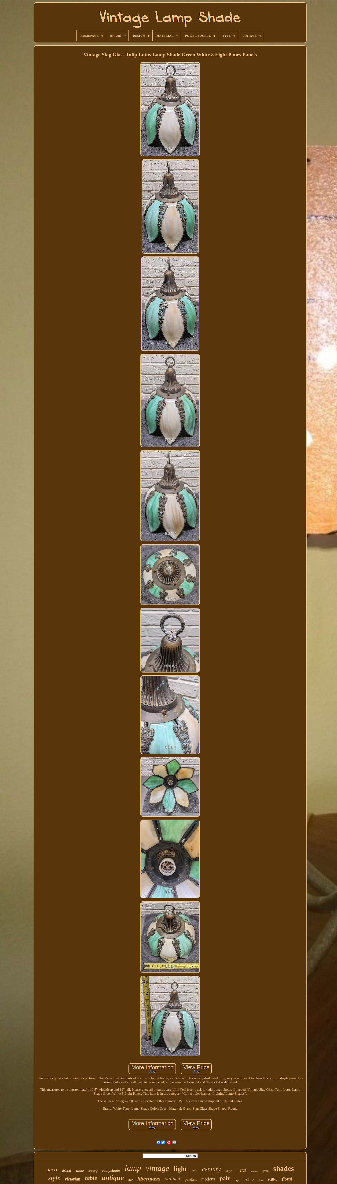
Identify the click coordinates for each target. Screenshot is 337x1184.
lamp (133, 1168)
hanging (93, 1171)
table (91, 1178)
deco (51, 1169)
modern (208, 1179)
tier (130, 1179)
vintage (157, 1168)
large (229, 1171)
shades (283, 1168)
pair (225, 1178)
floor (260, 1180)
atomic (254, 1171)
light (180, 1169)
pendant (191, 1179)
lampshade (111, 1170)
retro (248, 1180)
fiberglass (149, 1178)
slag (237, 1180)
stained (172, 1178)
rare (194, 1171)
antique (113, 1177)
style (54, 1177)
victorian (72, 1179)
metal (241, 1170)
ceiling (272, 1179)
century (211, 1169)
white (80, 1171)
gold (66, 1170)
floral (287, 1179)
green (265, 1171)
